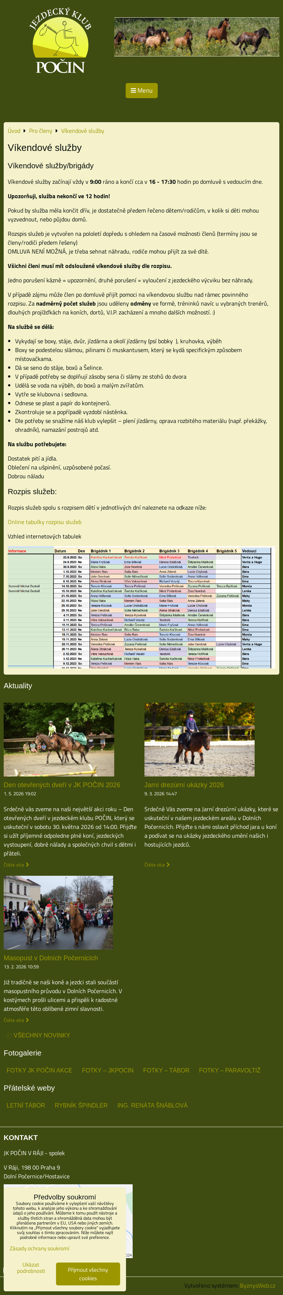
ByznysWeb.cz (257, 1285)
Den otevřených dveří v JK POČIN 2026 (62, 785)
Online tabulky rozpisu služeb (44, 521)
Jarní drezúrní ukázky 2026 (184, 785)
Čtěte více (14, 864)
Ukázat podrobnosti (31, 1268)
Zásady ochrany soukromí (39, 1248)
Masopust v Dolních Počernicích (51, 958)
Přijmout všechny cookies (88, 1273)
